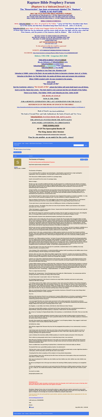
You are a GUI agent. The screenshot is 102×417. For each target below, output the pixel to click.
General (26, 143)
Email (32, 407)
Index (23, 143)
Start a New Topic (17, 152)
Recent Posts (16, 144)
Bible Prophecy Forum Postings (36, 143)
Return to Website (17, 143)
